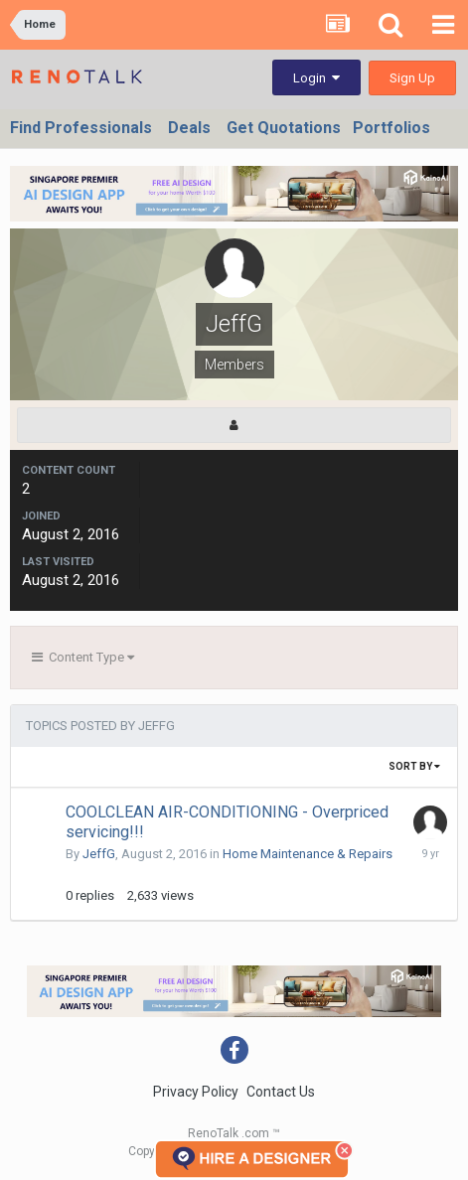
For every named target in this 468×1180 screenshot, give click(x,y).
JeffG (98, 853)
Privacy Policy (195, 1092)
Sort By (414, 766)
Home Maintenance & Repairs (307, 853)
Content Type (83, 657)
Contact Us (280, 1092)
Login (316, 78)
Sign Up (412, 78)
